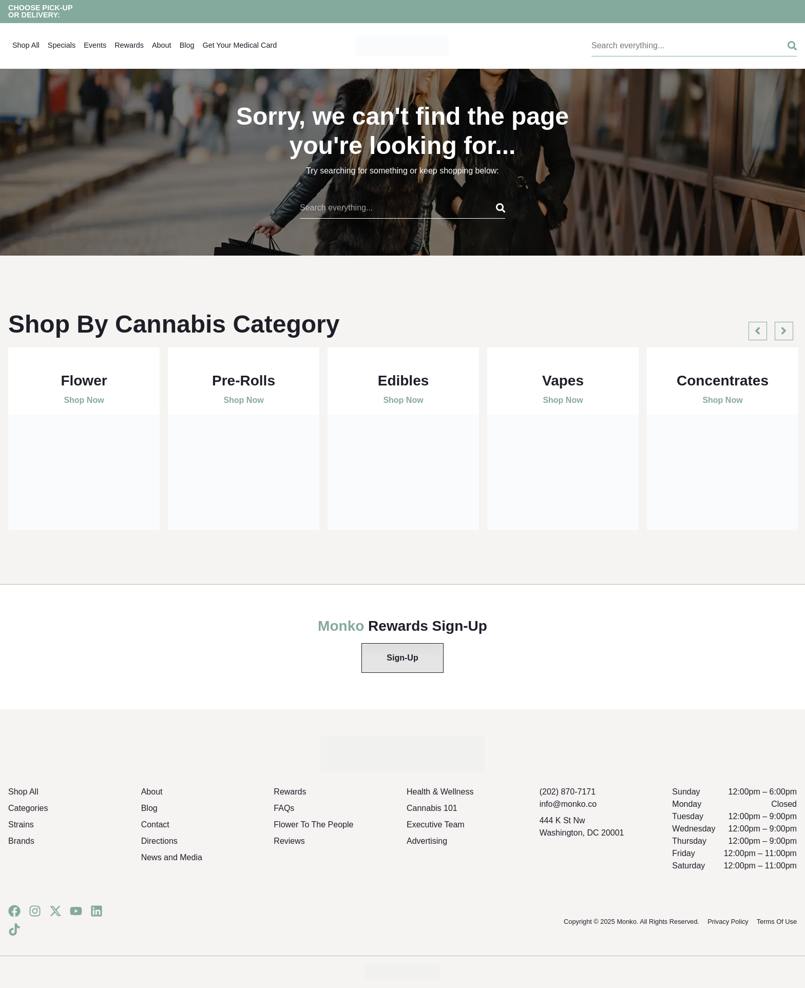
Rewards (129, 45)
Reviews (289, 841)
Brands (21, 841)
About (161, 45)
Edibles (403, 381)
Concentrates (723, 381)
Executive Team (436, 824)
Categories (28, 808)
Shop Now (84, 400)
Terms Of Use (777, 921)
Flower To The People (313, 824)
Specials (61, 45)
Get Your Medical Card (239, 45)
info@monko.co (568, 804)
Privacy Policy (728, 921)
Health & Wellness (440, 791)
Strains (21, 824)
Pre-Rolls (243, 381)
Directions (159, 841)
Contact (155, 824)
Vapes (563, 381)
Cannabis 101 (432, 808)
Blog (187, 45)
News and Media (171, 857)
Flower (84, 381)
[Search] (784, 45)
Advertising (427, 841)
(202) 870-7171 (568, 791)
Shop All (26, 45)
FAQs (284, 808)
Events (95, 45)
